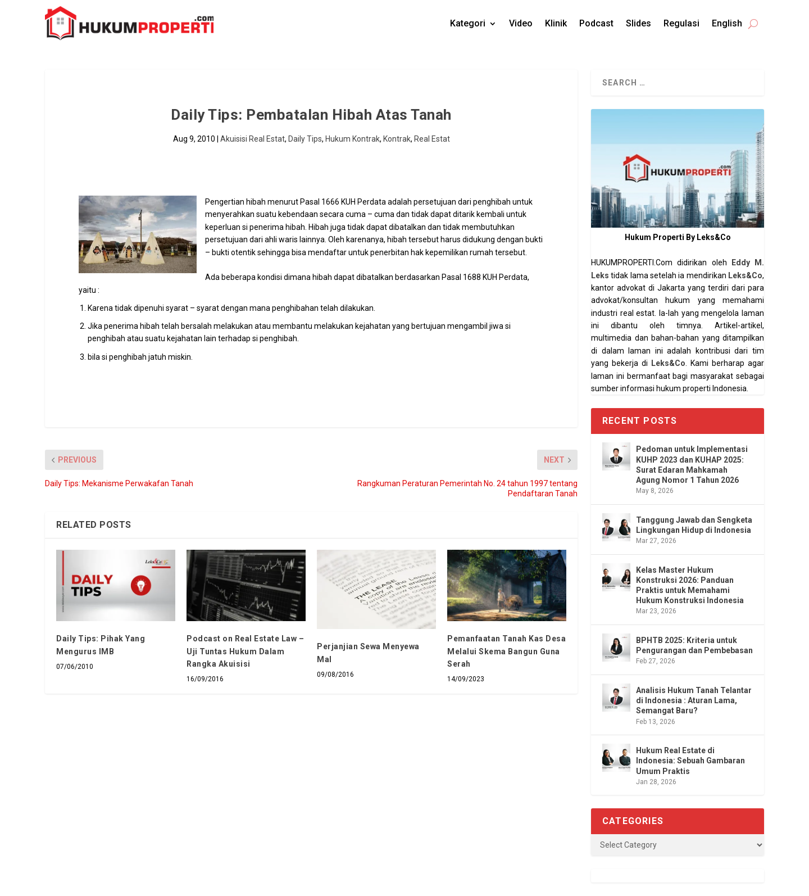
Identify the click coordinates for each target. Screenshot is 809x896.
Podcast (596, 23)
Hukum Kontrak (352, 138)
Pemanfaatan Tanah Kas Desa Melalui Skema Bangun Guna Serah (506, 651)
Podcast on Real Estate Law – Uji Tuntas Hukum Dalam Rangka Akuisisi (245, 651)
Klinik (556, 23)
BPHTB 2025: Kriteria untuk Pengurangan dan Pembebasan (694, 645)
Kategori (467, 23)
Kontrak (397, 138)
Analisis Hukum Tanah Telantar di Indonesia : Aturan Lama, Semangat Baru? (694, 700)
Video (521, 23)
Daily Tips (305, 138)
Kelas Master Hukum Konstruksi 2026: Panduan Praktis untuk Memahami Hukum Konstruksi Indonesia (690, 585)
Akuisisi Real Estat (252, 138)
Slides (638, 23)
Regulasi (681, 23)
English (727, 23)
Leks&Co (745, 275)
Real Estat (432, 138)
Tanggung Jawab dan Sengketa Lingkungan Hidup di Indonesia (694, 525)
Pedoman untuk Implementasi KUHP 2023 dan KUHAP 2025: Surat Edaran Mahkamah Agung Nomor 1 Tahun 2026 (692, 465)
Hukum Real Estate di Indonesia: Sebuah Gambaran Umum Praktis (690, 760)
